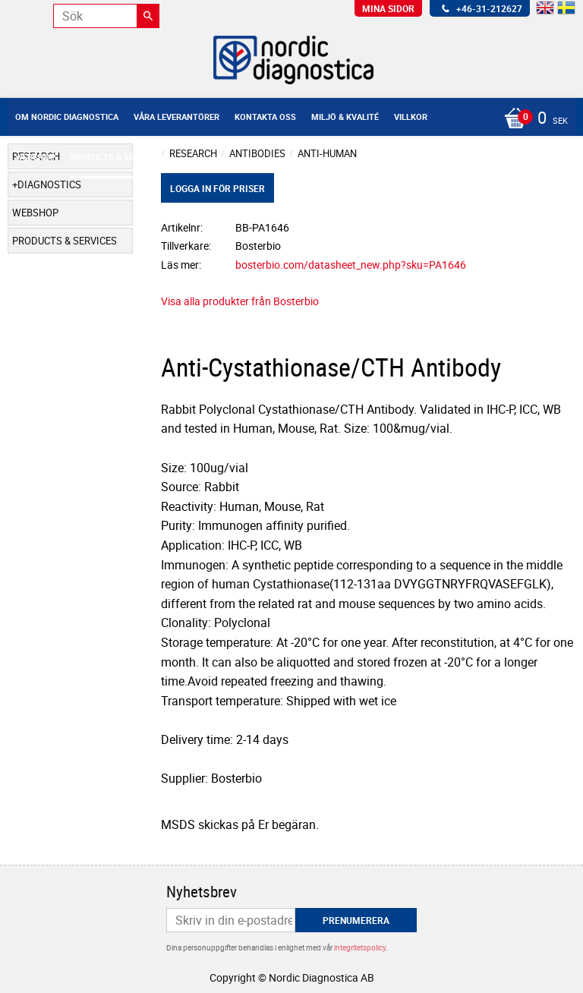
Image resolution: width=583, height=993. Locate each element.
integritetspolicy (360, 947)
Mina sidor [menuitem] (388, 8)
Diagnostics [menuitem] (49, 184)
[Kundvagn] (288, 119)
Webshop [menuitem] (35, 156)
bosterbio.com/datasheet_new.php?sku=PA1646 (350, 264)
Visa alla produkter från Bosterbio (240, 301)
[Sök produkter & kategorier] (106, 16)
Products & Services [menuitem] (116, 156)
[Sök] (148, 16)
